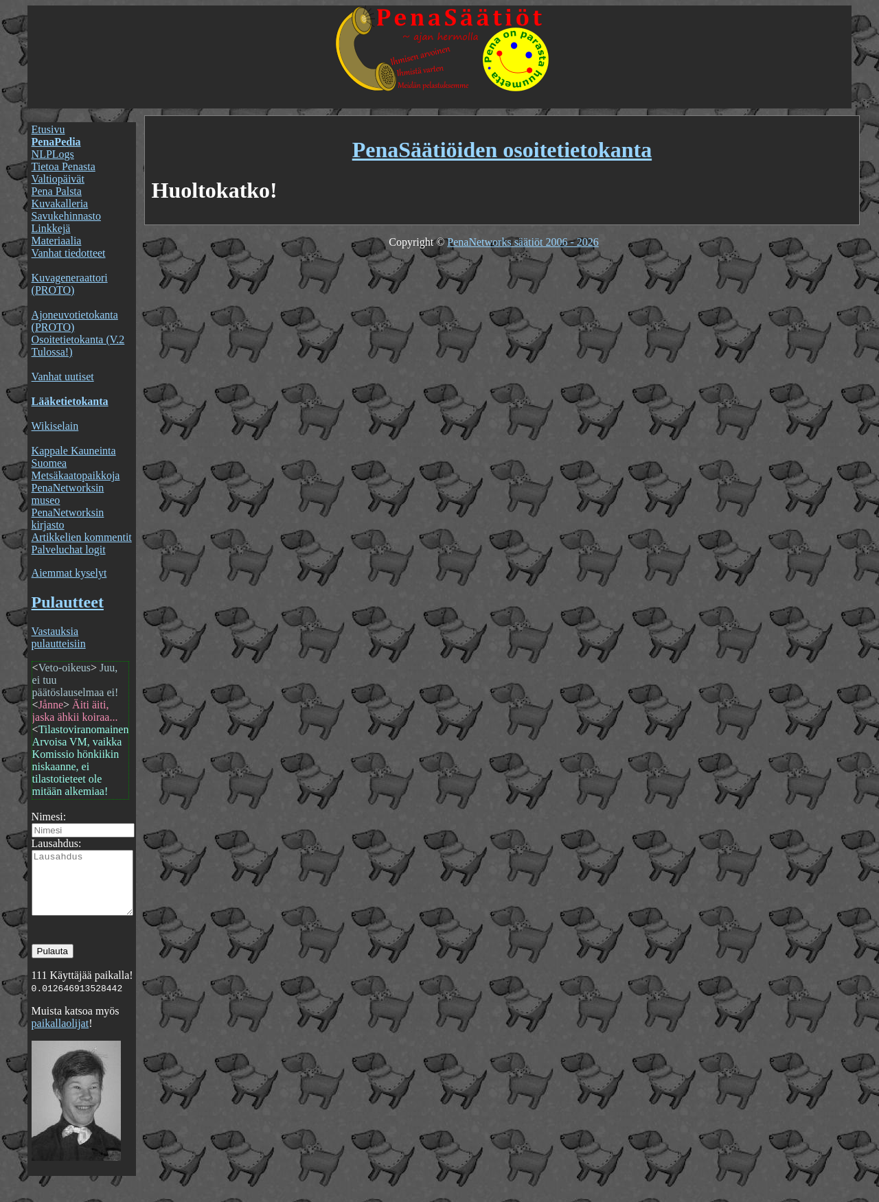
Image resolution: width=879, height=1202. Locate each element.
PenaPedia (56, 142)
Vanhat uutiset (63, 376)
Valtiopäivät (58, 179)
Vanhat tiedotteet (69, 253)
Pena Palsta (57, 191)
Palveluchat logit (69, 549)
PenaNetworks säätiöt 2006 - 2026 (522, 242)
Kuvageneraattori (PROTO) (70, 284)
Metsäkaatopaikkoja (76, 475)
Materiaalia (57, 240)
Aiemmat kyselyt (69, 573)
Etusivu (48, 129)
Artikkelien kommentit (82, 537)
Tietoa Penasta (63, 166)
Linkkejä (51, 228)
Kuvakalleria (60, 203)
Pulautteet (68, 602)
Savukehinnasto (66, 216)
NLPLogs (53, 154)
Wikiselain (55, 426)
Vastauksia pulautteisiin (59, 637)
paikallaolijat (60, 1035)
